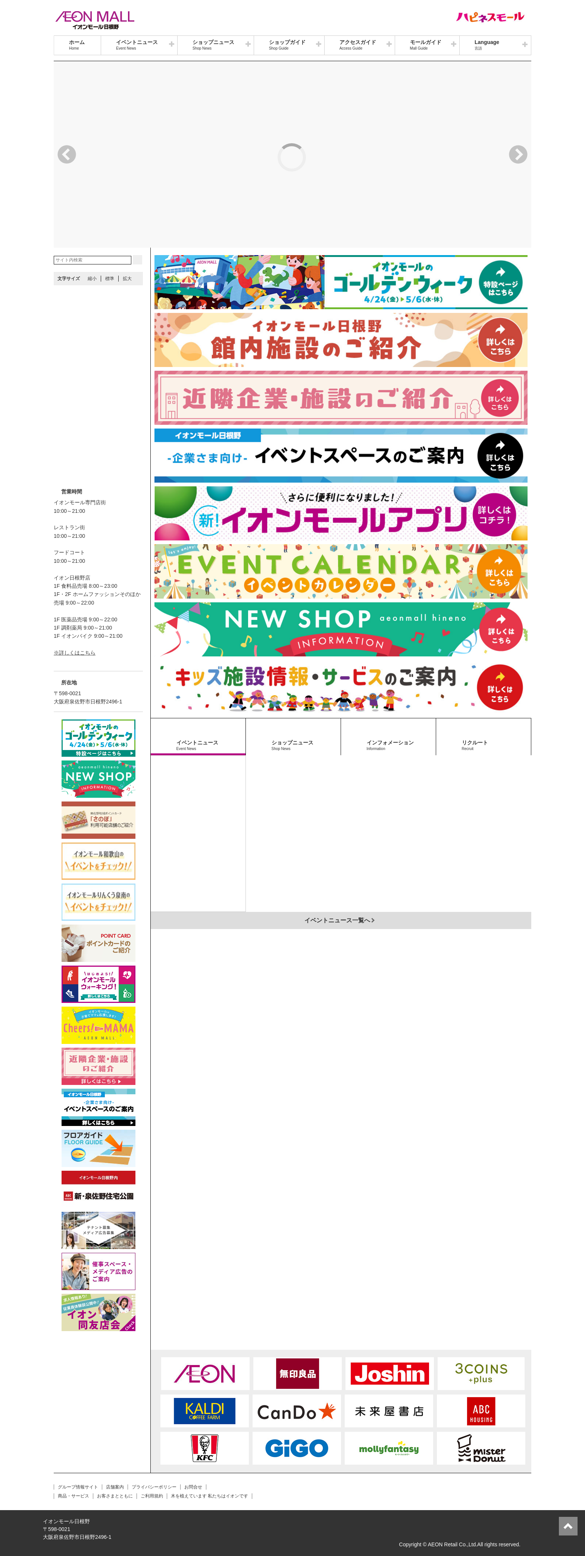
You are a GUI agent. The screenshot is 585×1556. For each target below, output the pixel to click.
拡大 (127, 278)
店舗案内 (115, 1487)
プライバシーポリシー (154, 1487)
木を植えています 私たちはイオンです (209, 1496)
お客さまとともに (115, 1496)
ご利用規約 (152, 1496)
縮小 (92, 278)
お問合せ (193, 1487)
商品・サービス (73, 1496)
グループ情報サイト (78, 1487)
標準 (109, 278)
